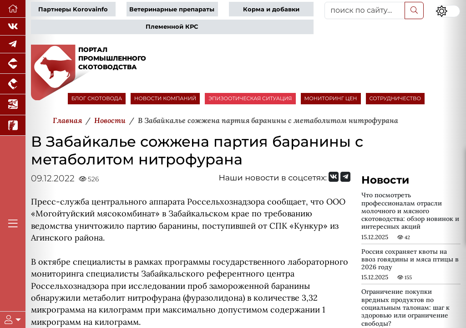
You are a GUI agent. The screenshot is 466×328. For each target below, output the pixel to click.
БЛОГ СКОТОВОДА (96, 98)
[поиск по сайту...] (364, 10)
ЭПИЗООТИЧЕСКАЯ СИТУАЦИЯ (250, 98)
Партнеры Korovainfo (73, 9)
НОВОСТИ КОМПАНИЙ (165, 98)
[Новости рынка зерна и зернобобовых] (12, 125)
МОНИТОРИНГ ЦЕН (330, 98)
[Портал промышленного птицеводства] (12, 84)
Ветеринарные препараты (171, 9)
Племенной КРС (172, 26)
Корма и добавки (271, 9)
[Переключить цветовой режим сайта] (448, 11)
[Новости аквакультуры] (12, 104)
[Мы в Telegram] (12, 44)
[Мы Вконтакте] (12, 27)
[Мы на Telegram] (345, 177)
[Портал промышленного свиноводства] (12, 63)
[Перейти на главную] (12, 9)
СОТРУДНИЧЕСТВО (395, 98)
